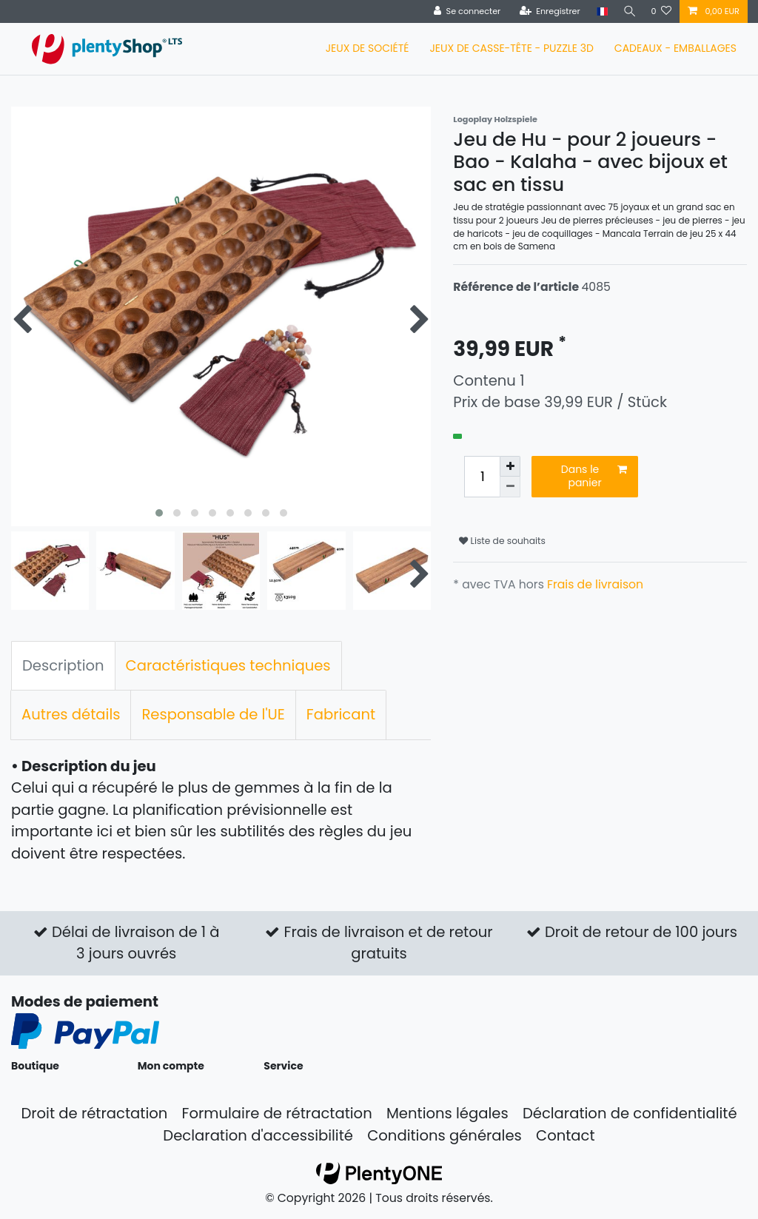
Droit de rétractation (94, 1113)
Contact (565, 1135)
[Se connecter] (464, 11)
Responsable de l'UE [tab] (212, 714)
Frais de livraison (595, 584)
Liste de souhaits (502, 540)
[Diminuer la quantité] (510, 487)
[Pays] (599, 11)
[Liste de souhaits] (661, 11)
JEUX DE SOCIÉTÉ (367, 48)
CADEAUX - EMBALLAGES (675, 48)
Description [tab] (63, 665)
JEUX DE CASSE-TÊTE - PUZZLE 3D (511, 48)
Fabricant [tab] (340, 714)
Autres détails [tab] (70, 714)
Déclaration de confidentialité (630, 1113)
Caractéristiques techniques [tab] (228, 665)
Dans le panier (594, 476)
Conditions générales (444, 1135)
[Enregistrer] (547, 11)
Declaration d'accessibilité (258, 1135)
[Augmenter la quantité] (510, 466)
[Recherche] (628, 11)
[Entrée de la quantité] (482, 476)
